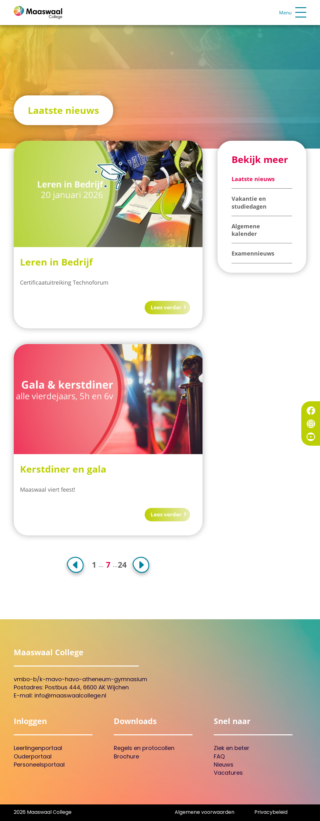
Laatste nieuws (253, 179)
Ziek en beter (231, 749)
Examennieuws (253, 253)
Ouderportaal (33, 757)
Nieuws (223, 765)
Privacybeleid (271, 812)
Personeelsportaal (39, 765)
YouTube (311, 437)
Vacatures (228, 773)
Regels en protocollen (144, 749)
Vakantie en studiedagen (249, 202)
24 (122, 565)
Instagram (311, 423)
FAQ (219, 757)
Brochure (126, 757)
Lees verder (164, 307)
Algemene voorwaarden (204, 812)
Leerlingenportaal (38, 749)
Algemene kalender (246, 229)
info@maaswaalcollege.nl (70, 696)
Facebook (311, 410)
